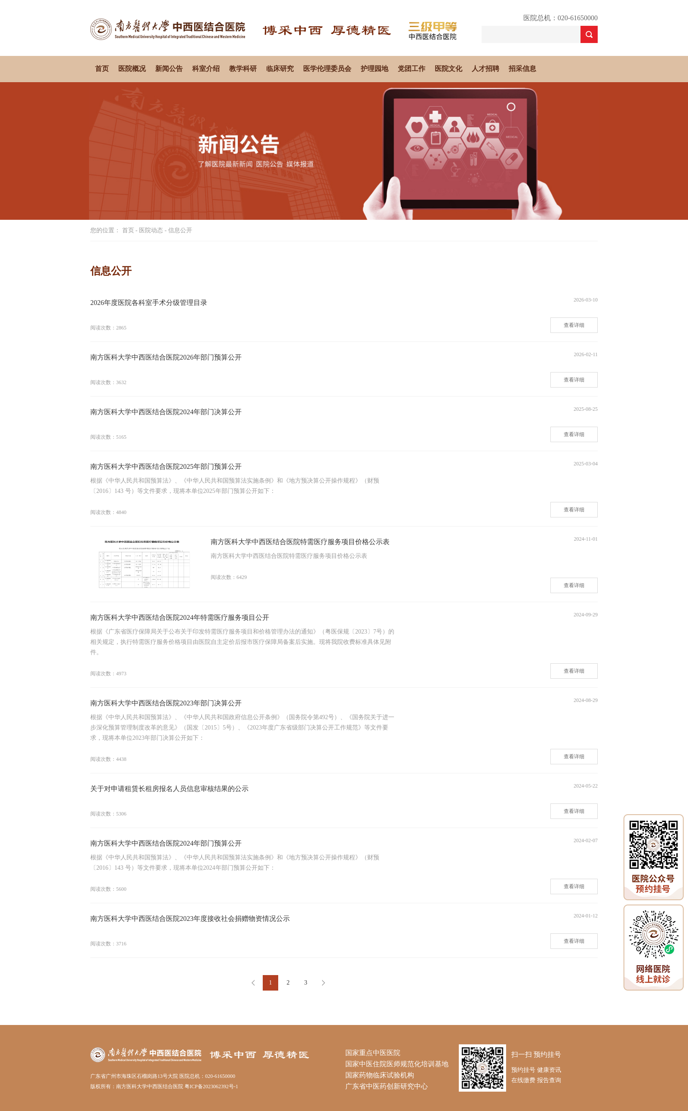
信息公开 (180, 230)
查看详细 (574, 325)
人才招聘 (485, 68)
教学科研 (243, 68)
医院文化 (448, 68)
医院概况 (132, 68)
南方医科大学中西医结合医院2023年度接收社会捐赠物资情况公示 (190, 918)
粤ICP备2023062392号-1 (211, 1086)
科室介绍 (206, 68)
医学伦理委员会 (327, 68)
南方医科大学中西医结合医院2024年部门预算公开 (166, 843)
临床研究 (280, 68)
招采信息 (522, 68)
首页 (102, 68)
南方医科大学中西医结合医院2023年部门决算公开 (166, 703)
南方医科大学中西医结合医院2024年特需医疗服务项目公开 (179, 617)
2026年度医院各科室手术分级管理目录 (148, 302)
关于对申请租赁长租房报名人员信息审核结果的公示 (169, 788)
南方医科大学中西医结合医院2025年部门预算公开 (166, 466)
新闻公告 (169, 68)
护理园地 (374, 68)
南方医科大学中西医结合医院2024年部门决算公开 (166, 411)
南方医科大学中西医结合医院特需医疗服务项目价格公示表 (300, 541)
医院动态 (151, 230)
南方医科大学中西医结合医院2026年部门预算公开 (166, 357)
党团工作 (411, 68)
